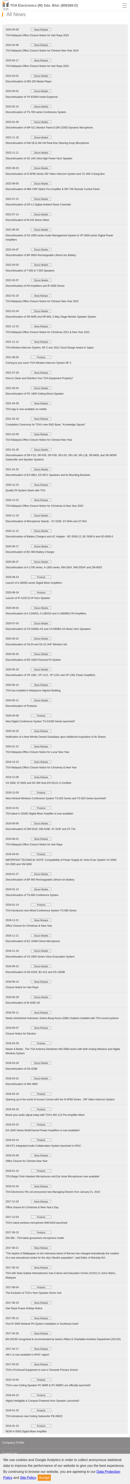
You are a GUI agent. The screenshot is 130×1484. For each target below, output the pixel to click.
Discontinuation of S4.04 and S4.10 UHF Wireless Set (36, 644)
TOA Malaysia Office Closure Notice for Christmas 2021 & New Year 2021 (48, 332)
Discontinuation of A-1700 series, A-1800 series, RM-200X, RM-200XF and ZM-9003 (54, 567)
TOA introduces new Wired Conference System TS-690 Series (41, 910)
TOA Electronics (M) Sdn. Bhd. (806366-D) (44, 5)
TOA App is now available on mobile (26, 409)
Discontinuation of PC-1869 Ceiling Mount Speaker (35, 393)
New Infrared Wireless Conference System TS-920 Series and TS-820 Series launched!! (56, 798)
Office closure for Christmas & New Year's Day (32, 1207)
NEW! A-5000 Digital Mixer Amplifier (26, 1431)
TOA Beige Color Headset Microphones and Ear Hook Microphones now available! (53, 1176)
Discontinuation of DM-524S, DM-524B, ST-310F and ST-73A (41, 829)
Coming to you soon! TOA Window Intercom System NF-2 (38, 362)
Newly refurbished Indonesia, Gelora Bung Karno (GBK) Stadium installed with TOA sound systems (62, 1018)
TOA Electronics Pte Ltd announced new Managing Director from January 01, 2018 (53, 1191)
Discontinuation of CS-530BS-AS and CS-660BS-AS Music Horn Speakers (48, 628)
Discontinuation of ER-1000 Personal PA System (33, 659)
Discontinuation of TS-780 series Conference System (36, 112)
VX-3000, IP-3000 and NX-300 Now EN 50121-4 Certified (38, 782)
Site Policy (28, 1477)
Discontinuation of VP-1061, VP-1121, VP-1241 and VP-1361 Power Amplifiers (50, 675)
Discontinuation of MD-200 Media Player (29, 81)
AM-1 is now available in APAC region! (27, 1354)
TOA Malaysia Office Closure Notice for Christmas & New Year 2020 (44, 505)
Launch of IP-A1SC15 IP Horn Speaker (28, 598)
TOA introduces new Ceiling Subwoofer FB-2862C (34, 1416)
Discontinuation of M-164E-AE (23, 1002)
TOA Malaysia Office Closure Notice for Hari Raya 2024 (37, 35)
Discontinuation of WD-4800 (22, 1084)
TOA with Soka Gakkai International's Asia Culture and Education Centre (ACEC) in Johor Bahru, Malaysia (61, 1275)
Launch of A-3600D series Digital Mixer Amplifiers (34, 582)
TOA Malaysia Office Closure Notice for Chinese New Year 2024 (42, 50)
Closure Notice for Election (21, 1033)
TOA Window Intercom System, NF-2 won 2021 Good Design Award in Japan (50, 347)
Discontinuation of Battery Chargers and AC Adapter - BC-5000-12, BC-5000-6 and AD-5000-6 (59, 536)
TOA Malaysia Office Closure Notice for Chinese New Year (39, 439)
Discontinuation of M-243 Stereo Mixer (27, 220)
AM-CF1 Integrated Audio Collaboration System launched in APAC (43, 1145)
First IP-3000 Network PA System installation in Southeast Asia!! (42, 1323)
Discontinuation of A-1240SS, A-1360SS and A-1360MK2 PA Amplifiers (46, 613)
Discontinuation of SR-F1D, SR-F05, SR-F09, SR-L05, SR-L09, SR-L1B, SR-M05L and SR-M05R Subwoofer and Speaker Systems (61, 457)
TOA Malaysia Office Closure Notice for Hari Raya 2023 (37, 66)
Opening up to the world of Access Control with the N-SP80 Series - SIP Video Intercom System (60, 1099)
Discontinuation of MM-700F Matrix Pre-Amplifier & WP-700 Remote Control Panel (53, 189)
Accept (44, 1477)
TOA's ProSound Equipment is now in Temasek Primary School (42, 1369)
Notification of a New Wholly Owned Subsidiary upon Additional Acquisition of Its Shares (56, 736)
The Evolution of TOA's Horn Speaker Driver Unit (33, 1292)
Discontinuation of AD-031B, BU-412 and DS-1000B (35, 972)
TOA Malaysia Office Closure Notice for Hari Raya (34, 844)
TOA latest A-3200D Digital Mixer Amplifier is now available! (39, 813)
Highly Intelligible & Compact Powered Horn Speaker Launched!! (42, 1400)
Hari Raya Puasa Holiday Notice (24, 1308)
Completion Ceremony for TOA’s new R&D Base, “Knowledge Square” (46, 424)
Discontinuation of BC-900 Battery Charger (30, 551)
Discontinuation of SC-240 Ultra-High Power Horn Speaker (39, 158)
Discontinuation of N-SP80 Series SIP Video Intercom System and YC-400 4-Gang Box (55, 173)
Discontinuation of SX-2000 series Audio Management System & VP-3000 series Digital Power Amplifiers (59, 237)
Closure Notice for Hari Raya (22, 987)
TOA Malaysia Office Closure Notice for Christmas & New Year (41, 767)
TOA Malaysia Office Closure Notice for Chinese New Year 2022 (42, 301)
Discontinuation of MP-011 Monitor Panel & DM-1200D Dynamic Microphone (49, 127)
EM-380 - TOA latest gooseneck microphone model (35, 1238)
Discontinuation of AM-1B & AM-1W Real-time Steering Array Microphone (47, 143)
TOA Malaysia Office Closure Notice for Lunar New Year (37, 752)
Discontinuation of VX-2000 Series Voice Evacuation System (40, 956)
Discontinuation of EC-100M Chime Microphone (33, 941)
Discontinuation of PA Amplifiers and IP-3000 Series (35, 285)
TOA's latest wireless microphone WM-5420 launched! (36, 1222)
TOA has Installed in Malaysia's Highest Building (33, 690)
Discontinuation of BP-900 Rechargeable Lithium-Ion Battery (40, 879)
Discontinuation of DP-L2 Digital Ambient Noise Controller (38, 204)
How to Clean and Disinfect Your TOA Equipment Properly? (39, 378)
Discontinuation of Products (21, 705)
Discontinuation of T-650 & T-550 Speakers (30, 270)
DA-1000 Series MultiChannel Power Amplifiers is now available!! (43, 1130)
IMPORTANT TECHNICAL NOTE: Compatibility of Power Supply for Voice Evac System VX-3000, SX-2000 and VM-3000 (61, 862)
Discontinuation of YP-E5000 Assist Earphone (32, 96)
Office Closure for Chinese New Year (26, 1161)
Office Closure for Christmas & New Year (29, 925)
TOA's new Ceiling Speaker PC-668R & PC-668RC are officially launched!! (48, 1385)
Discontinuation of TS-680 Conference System (32, 895)
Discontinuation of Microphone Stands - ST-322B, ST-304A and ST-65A (46, 521)
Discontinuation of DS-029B (21, 1068)
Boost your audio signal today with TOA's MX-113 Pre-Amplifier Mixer (45, 1114)
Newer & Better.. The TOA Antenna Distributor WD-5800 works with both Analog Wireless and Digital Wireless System (63, 1051)
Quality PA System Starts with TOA (25, 490)
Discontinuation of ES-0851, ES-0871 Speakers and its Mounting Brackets (48, 475)
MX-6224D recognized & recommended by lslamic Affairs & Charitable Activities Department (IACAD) (63, 1339)
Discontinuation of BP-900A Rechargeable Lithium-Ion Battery (41, 255)
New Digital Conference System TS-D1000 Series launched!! (40, 721)
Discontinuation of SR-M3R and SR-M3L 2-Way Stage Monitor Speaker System (51, 316)
